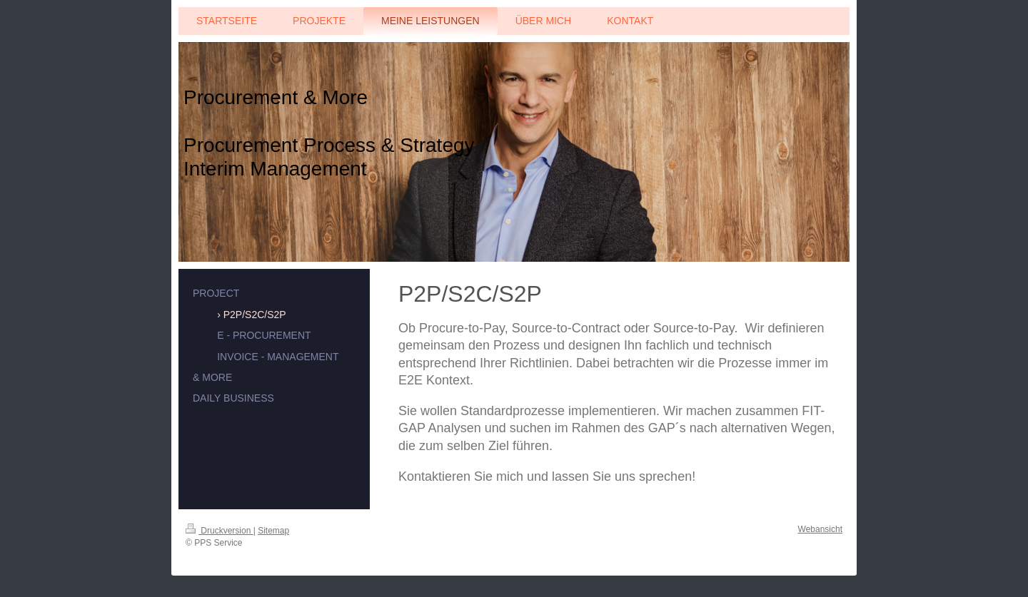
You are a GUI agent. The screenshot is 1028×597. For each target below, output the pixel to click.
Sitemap (273, 531)
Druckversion (219, 531)
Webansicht (820, 529)
